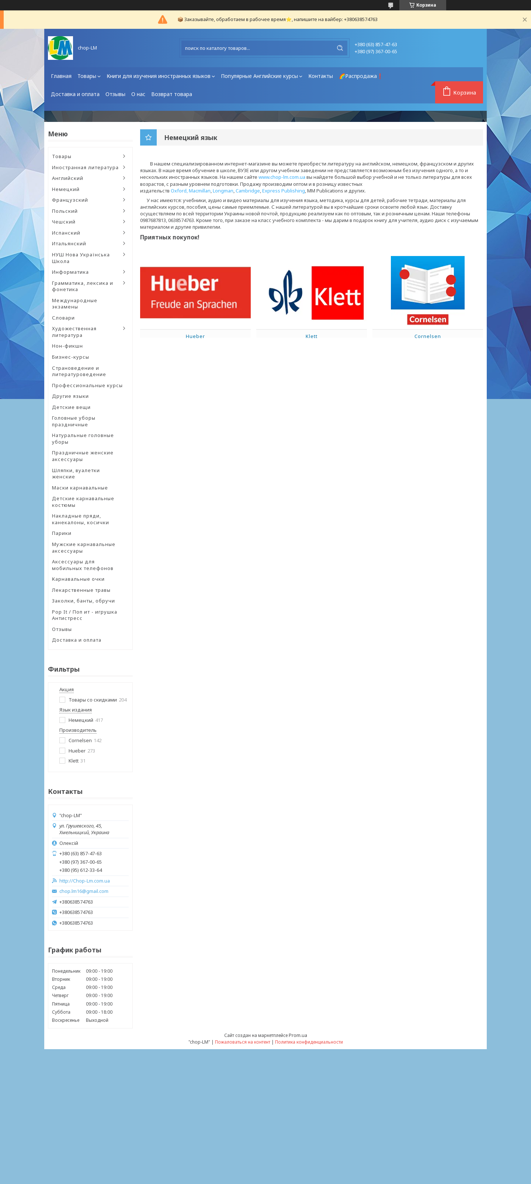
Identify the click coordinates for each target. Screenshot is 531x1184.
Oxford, (179, 190)
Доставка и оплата (75, 94)
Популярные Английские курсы (259, 75)
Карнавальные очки (78, 579)
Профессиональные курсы (87, 385)
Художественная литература (74, 331)
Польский (65, 211)
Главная (61, 75)
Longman (223, 190)
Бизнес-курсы (70, 357)
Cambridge (248, 190)
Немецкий (66, 189)
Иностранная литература (85, 167)
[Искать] (340, 48)
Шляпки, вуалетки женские (76, 473)
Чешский (64, 221)
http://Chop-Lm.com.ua (84, 881)
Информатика (70, 272)
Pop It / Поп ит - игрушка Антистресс (84, 615)
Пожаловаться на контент (242, 1042)
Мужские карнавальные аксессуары (83, 547)
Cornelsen (427, 336)
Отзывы (115, 94)
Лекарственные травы (81, 590)
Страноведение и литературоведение (79, 371)
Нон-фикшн (67, 345)
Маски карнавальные (80, 487)
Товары (86, 75)
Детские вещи (71, 407)
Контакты (320, 75)
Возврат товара (171, 94)
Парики (62, 533)
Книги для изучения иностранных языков (159, 75)
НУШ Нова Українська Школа (81, 258)
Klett (311, 336)
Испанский (66, 232)
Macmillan (200, 190)
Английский (67, 178)
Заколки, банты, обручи (83, 600)
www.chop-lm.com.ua (281, 177)
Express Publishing (283, 190)
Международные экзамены (74, 303)
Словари (63, 317)
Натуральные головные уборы (83, 438)
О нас (138, 94)
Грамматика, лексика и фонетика (82, 286)
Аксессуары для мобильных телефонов (83, 564)
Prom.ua (298, 1035)
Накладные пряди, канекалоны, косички (80, 519)
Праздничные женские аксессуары (83, 456)
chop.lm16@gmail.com (83, 891)
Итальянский (69, 243)
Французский (70, 200)
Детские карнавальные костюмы (83, 501)
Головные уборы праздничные (74, 421)
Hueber (195, 336)
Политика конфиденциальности (309, 1042)
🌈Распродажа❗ (361, 75)
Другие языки (70, 396)
